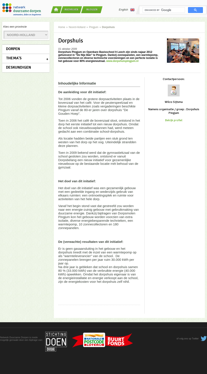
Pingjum (93, 27)
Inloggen (91, 9)
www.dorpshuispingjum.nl (122, 61)
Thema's (14, 58)
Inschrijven (71, 9)
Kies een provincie (15, 26)
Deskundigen (18, 67)
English (127, 9)
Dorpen (13, 48)
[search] (163, 10)
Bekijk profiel (173, 120)
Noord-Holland (77, 27)
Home (61, 27)
